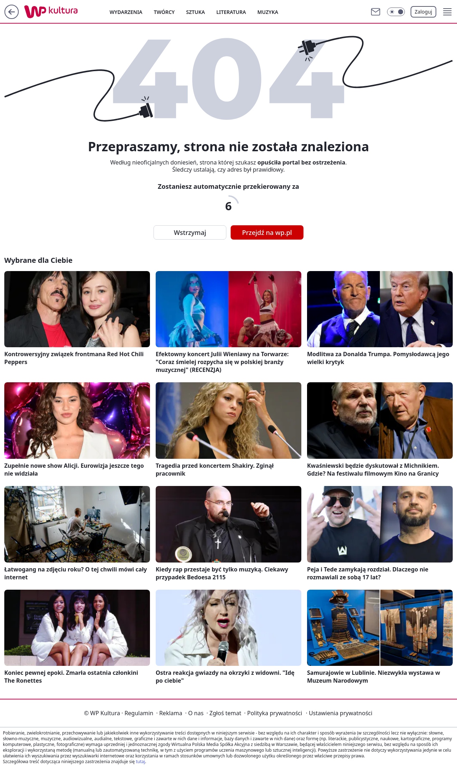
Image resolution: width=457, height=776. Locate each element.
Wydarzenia (126, 12)
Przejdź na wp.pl (267, 232)
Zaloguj (423, 11)
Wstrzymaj (190, 232)
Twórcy (164, 12)
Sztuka (195, 12)
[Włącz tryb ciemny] (396, 12)
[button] (447, 12)
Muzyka (267, 12)
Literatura (231, 12)
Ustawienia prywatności (339, 713)
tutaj (140, 761)
